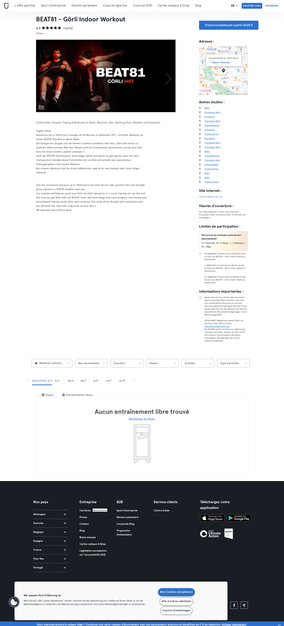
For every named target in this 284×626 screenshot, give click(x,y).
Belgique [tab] (49, 532)
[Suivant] (165, 76)
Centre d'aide (161, 510)
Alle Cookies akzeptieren (176, 592)
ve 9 (108, 380)
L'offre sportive (25, 5)
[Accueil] (5, 6)
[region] (120, 601)
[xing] (244, 605)
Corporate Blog (125, 524)
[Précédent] (46, 76)
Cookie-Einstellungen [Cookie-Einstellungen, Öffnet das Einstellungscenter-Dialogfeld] (176, 610)
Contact (84, 524)
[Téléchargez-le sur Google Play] (239, 518)
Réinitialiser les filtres (142, 419)
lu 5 (57, 380)
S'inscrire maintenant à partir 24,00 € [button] (229, 25)
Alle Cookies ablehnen (176, 601)
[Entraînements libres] (77, 395)
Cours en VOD (142, 5)
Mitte (206, 108)
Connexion (271, 5)
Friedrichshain (211, 134)
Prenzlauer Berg (212, 112)
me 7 (83, 380)
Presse (83, 517)
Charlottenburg (212, 125)
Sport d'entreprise (53, 5)
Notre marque (88, 537)
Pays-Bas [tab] (49, 559)
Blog (198, 5)
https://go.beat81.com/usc (216, 326)
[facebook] (234, 605)
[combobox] (51, 363)
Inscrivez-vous (252, 5)
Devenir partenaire (84, 5)
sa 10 (122, 380)
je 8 (95, 380)
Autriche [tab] (49, 523)
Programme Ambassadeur (124, 532)
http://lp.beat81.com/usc (211, 197)
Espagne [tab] (49, 541)
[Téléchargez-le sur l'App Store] (212, 518)
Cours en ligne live (115, 5)
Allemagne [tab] (49, 514)
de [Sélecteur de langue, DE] (234, 5)
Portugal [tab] (49, 567)
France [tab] (49, 550)
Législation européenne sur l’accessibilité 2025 (93, 553)
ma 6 (71, 380)
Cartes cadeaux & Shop (173, 5)
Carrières (85, 510)
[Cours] (47, 395)
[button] (14, 602)
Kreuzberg (209, 117)
